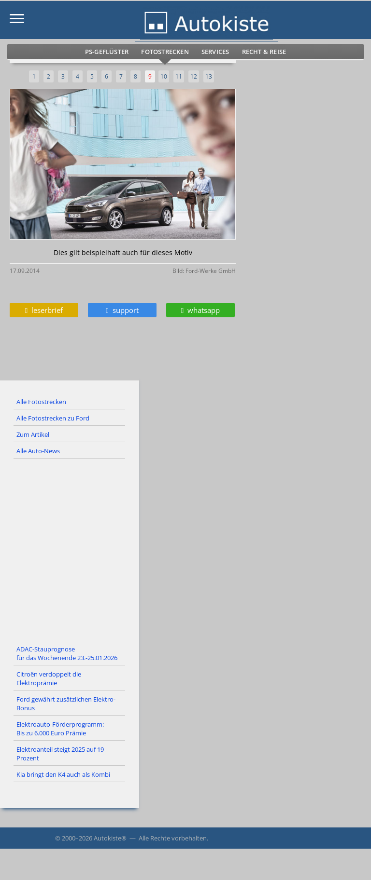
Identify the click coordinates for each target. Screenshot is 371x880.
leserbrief (44, 310)
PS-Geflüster (106, 51)
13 (208, 76)
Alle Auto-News (38, 451)
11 (178, 76)
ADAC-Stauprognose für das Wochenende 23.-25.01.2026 (66, 653)
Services (215, 51)
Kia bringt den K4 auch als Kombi (63, 774)
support (122, 310)
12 (193, 76)
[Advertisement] (185, 550)
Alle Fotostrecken (41, 401)
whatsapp (200, 310)
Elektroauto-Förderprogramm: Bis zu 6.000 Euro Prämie (60, 728)
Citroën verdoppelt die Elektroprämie (48, 678)
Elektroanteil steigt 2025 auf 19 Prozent (60, 753)
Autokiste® (110, 838)
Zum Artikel (32, 434)
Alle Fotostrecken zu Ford (52, 418)
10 (163, 76)
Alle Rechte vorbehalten (173, 838)
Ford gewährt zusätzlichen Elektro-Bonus (65, 703)
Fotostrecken (164, 51)
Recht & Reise (264, 51)
